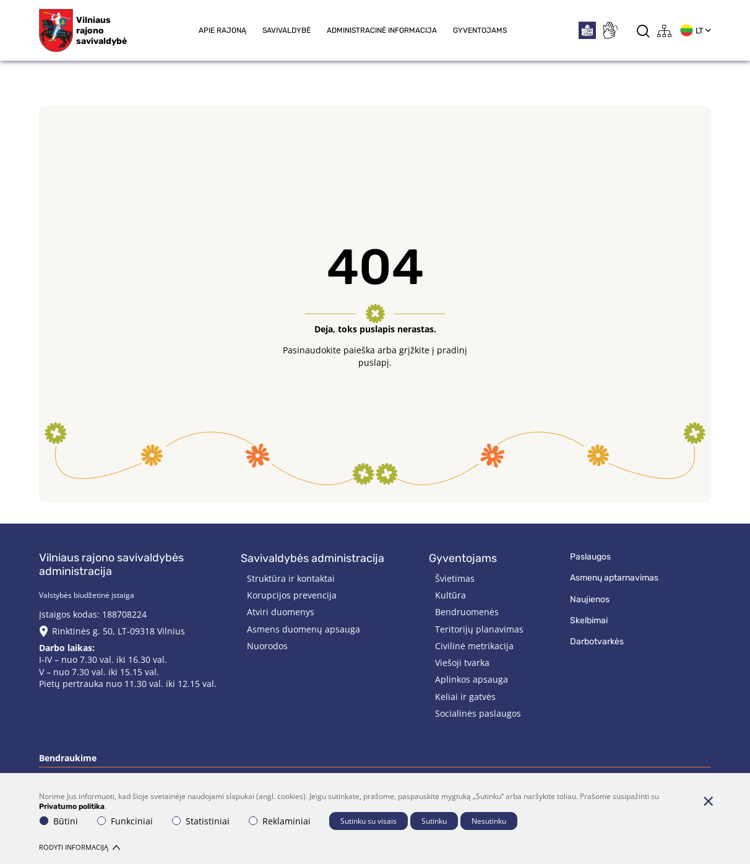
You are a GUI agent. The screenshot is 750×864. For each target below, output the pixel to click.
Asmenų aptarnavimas (614, 577)
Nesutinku (489, 821)
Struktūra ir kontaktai (291, 578)
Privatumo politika (72, 806)
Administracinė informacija (382, 30)
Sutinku (434, 821)
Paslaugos (590, 556)
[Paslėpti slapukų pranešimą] (708, 801)
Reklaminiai (280, 821)
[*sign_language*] (609, 30)
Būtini (59, 821)
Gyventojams (480, 30)
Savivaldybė (286, 30)
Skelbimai (589, 620)
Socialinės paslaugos (478, 713)
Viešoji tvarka (462, 662)
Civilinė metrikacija (474, 646)
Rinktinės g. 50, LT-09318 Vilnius (118, 631)
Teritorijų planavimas (479, 629)
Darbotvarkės (597, 641)
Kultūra (450, 595)
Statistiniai (201, 821)
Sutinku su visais (368, 821)
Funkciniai (125, 821)
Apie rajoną (222, 30)
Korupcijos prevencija (292, 595)
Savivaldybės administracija (312, 558)
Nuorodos (267, 646)
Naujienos (590, 599)
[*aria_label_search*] (643, 30)
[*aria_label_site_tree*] (664, 30)
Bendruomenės (467, 612)
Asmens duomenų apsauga (303, 629)
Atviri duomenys (280, 612)
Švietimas (455, 578)
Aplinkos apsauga (471, 679)
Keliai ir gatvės (465, 696)
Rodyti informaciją (79, 847)
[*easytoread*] (587, 30)
